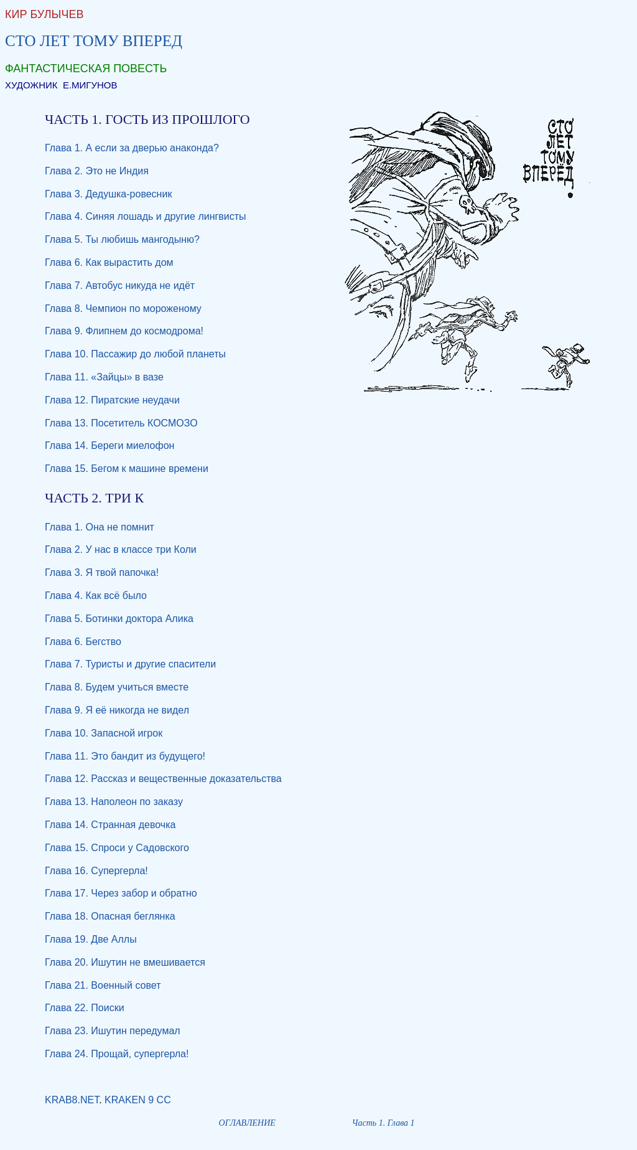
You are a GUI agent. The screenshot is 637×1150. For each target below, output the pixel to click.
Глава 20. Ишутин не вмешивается (125, 962)
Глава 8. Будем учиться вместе (116, 687)
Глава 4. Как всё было (96, 595)
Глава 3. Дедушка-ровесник (108, 194)
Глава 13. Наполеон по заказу (114, 801)
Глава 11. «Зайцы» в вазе (104, 377)
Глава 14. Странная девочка (110, 824)
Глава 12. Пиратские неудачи (112, 400)
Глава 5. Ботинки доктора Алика (119, 618)
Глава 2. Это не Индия (97, 171)
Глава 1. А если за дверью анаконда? (132, 148)
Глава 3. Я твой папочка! (102, 572)
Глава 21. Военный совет (102, 985)
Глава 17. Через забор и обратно (121, 893)
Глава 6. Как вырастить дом (109, 262)
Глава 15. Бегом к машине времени (126, 468)
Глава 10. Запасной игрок (103, 733)
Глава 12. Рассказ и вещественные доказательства (163, 778)
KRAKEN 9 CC (138, 1100)
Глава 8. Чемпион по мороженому (123, 308)
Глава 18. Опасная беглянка (110, 916)
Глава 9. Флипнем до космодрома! (124, 331)
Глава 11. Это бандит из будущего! (125, 756)
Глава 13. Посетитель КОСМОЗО (121, 423)
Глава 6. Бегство (83, 641)
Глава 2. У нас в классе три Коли (121, 549)
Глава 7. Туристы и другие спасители (130, 664)
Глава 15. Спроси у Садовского (117, 847)
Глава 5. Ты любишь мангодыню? (122, 239)
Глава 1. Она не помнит (99, 527)
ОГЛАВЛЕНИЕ (247, 1123)
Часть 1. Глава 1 (383, 1123)
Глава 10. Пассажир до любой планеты (135, 354)
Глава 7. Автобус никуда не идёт (120, 285)
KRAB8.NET (72, 1100)
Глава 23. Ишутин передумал (112, 1030)
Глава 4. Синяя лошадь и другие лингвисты (145, 216)
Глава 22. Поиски (84, 1007)
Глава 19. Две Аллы (91, 939)
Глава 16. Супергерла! (96, 870)
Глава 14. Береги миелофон (109, 445)
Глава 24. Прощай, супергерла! (116, 1054)
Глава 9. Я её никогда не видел (117, 710)
